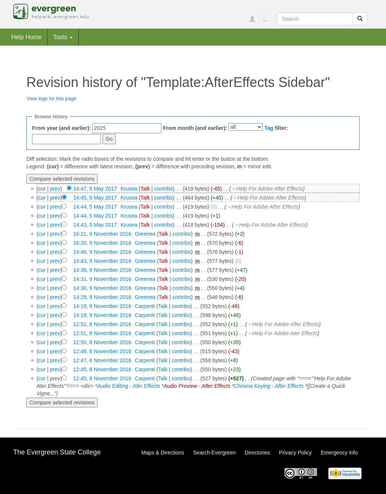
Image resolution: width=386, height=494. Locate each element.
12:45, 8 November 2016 (102, 369)
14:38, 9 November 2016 (102, 270)
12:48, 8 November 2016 (102, 351)
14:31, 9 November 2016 (102, 279)
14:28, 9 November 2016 (102, 297)
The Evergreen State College (57, 452)
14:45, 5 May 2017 (95, 198)
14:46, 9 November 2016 (102, 252)
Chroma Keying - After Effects (269, 386)
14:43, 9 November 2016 (102, 261)
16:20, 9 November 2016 (102, 243)
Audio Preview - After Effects (197, 386)
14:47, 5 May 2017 (95, 189)
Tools (63, 37)
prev (55, 189)
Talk (145, 189)
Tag (268, 128)
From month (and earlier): (195, 128)
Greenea (145, 234)
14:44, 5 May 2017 (95, 207)
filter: (276, 128)
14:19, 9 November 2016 (102, 306)
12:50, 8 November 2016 (102, 342)
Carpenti (145, 306)
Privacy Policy (295, 453)
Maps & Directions (162, 453)
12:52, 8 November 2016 (102, 324)
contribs (163, 189)
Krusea (129, 189)
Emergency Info (339, 453)
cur (42, 198)
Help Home (26, 37)
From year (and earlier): (61, 128)
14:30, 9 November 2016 (102, 288)
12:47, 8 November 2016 (102, 360)
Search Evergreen (214, 453)
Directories (257, 453)
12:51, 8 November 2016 (102, 333)
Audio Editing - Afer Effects (128, 386)
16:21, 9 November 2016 (102, 234)
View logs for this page (51, 98)
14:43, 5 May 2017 (95, 225)
